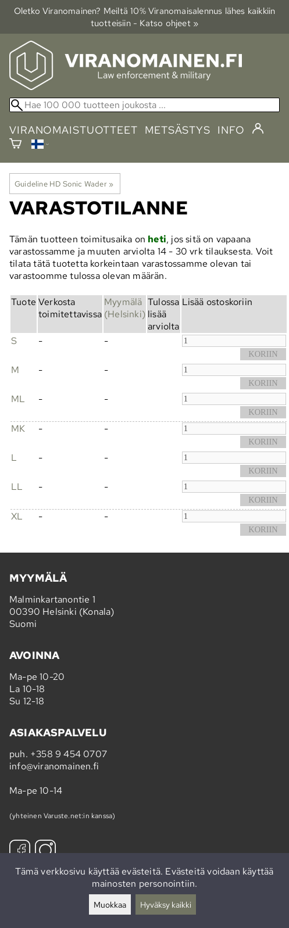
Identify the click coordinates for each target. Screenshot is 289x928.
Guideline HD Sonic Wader (64, 183)
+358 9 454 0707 (68, 754)
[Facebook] (19, 851)
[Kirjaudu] (258, 129)
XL (17, 516)
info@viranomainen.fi (54, 766)
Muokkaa (110, 904)
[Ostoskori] (15, 145)
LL (17, 487)
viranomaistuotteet (73, 130)
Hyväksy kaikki (165, 904)
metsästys (177, 130)
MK (18, 428)
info (231, 130)
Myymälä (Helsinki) (124, 308)
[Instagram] (45, 851)
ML (18, 399)
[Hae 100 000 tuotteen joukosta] (144, 105)
